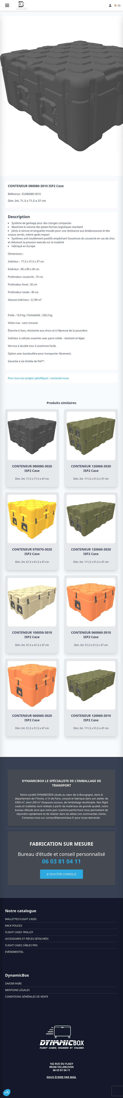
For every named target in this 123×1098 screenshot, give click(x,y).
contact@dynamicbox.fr (60, 817)
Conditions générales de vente (26, 996)
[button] (7, 1092)
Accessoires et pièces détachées (27, 939)
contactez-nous (59, 378)
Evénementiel (14, 952)
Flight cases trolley (19, 932)
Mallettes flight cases (21, 919)
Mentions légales (17, 990)
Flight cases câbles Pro (21, 945)
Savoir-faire (13, 983)
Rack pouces (13, 925)
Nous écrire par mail (62, 1077)
